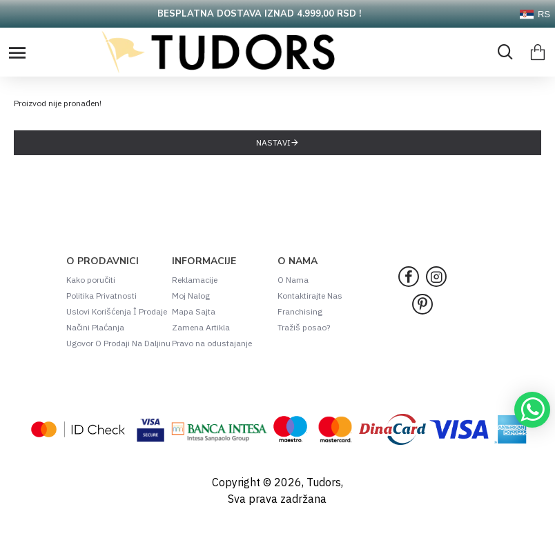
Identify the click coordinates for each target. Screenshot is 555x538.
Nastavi (273, 142)
